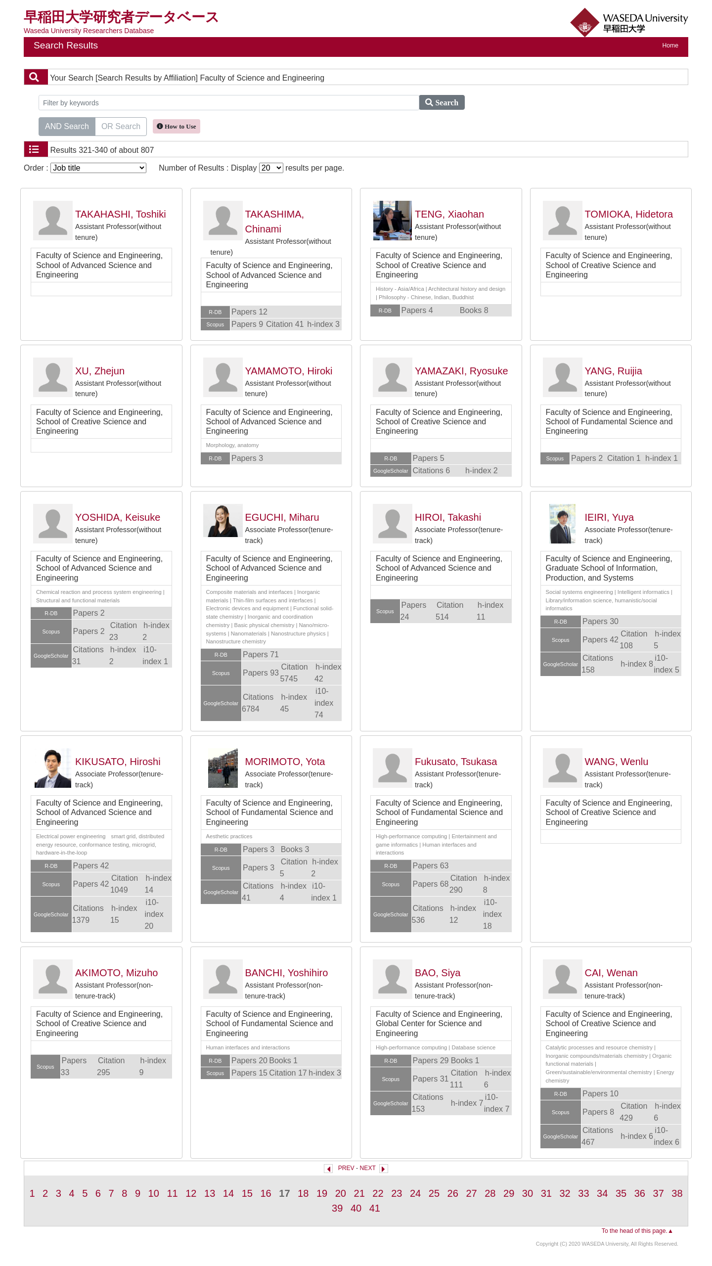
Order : (85, 168)
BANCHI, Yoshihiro (286, 972)
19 (321, 1193)
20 (340, 1193)
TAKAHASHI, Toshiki (120, 214)
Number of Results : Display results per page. (251, 168)
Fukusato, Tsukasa (456, 761)
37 (658, 1193)
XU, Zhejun (100, 370)
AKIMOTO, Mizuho (116, 972)
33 (583, 1193)
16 (265, 1193)
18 (303, 1193)
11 (172, 1193)
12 (190, 1193)
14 (228, 1193)
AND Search (67, 126)
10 (153, 1193)
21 (359, 1193)
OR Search (120, 126)
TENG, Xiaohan (449, 214)
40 (356, 1208)
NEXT (368, 1168)
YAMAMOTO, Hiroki (289, 370)
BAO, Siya (437, 972)
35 (621, 1193)
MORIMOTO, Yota (285, 761)
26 (452, 1193)
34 (602, 1193)
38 (676, 1193)
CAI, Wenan (611, 972)
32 (564, 1193)
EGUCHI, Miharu (282, 517)
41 (374, 1208)
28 (490, 1193)
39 (337, 1208)
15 (247, 1193)
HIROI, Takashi (448, 517)
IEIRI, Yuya (609, 517)
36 (639, 1193)
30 (527, 1193)
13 (209, 1193)
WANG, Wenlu (617, 761)
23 (396, 1193)
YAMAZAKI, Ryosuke (461, 370)
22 (377, 1193)
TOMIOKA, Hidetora (629, 214)
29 (508, 1193)
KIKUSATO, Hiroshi (118, 761)
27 (471, 1193)
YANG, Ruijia (613, 370)
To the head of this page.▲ (637, 1230)
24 (415, 1193)
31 (546, 1193)
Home (670, 45)
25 (434, 1193)
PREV (346, 1168)
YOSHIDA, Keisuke (117, 517)
